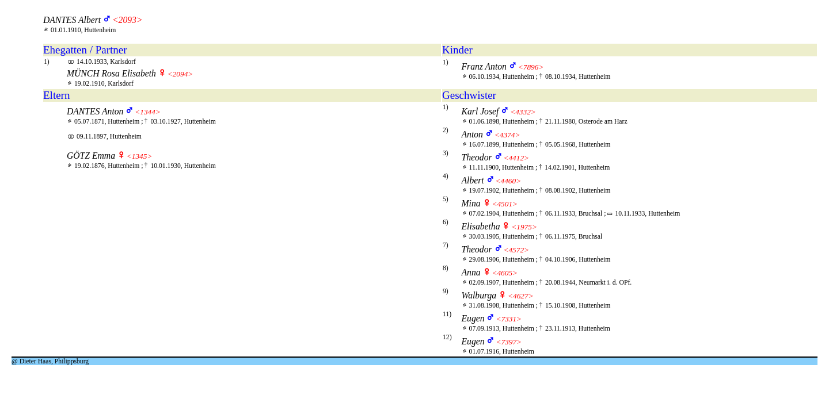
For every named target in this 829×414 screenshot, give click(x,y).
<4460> (509, 181)
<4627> (521, 296)
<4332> (523, 112)
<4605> (505, 273)
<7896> (531, 67)
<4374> (507, 135)
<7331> (509, 319)
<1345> (140, 156)
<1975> (524, 227)
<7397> (509, 342)
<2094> (180, 74)
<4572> (516, 250)
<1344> (148, 112)
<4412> (516, 158)
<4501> (505, 204)
